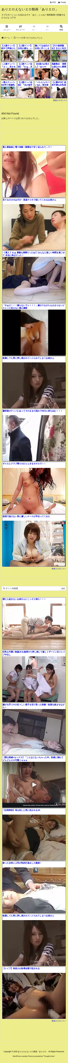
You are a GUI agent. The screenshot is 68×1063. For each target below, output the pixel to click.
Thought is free (49, 1056)
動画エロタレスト (60, 100)
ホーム (7, 38)
